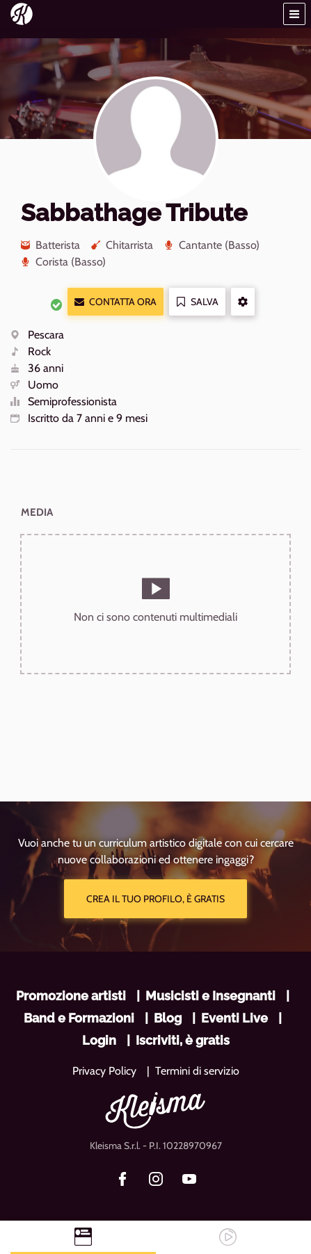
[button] (294, 14)
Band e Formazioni (79, 1018)
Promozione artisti (71, 995)
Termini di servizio (197, 1070)
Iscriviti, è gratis (183, 1040)
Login (99, 1040)
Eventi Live (234, 1018)
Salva (197, 302)
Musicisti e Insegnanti (210, 995)
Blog (168, 1018)
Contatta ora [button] (115, 302)
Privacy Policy (104, 1070)
